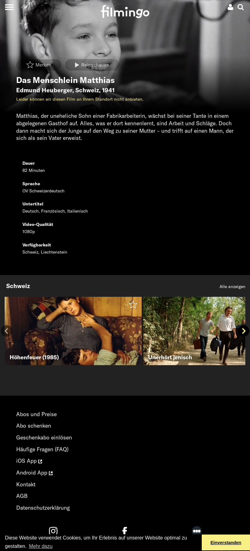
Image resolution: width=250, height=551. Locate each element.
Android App (34, 472)
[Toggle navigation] (9, 7)
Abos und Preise (36, 414)
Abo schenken (33, 425)
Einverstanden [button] (225, 542)
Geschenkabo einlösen (44, 437)
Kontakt (25, 484)
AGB (22, 495)
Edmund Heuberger (44, 90)
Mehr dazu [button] (41, 546)
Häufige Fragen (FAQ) (42, 449)
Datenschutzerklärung (43, 507)
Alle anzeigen (232, 286)
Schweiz (87, 90)
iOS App (29, 460)
